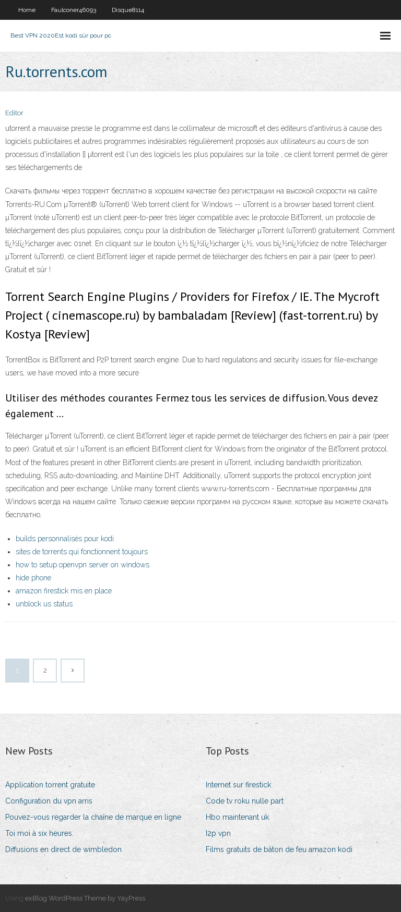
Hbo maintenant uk (237, 817)
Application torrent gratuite (50, 785)
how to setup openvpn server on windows (82, 565)
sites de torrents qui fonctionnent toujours (82, 552)
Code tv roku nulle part (245, 801)
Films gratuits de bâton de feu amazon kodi (279, 849)
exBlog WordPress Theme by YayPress (85, 898)
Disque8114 (128, 10)
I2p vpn (218, 833)
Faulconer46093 (73, 10)
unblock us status (44, 604)
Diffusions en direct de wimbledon (63, 849)
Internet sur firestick (238, 785)
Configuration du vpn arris (48, 801)
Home (27, 10)
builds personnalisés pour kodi (65, 538)
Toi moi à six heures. (39, 833)
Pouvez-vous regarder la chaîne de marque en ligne (93, 817)
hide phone (33, 578)
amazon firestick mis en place (64, 591)
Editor (14, 113)
